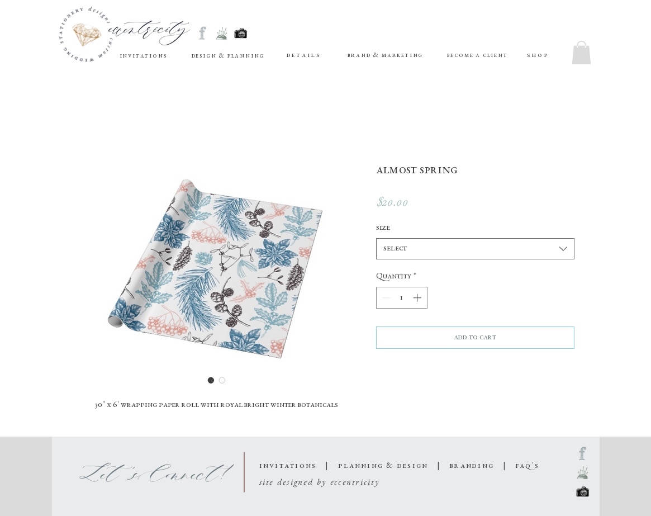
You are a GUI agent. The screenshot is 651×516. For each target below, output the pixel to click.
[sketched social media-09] (221, 33)
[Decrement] (385, 297)
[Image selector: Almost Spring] (211, 380)
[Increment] (418, 297)
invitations (289, 466)
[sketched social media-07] (202, 33)
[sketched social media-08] (240, 33)
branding (473, 466)
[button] (303, 56)
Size (383, 228)
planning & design (383, 466)
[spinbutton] (401, 297)
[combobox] (475, 248)
